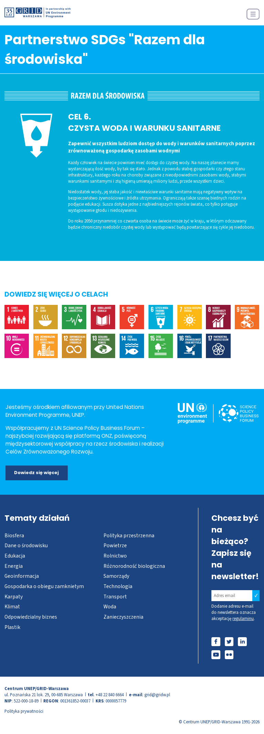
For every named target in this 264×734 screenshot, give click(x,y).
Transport (115, 596)
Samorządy (116, 576)
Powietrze (115, 545)
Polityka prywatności (23, 711)
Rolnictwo (115, 556)
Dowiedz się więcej (36, 472)
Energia (13, 566)
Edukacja (14, 556)
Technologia (117, 586)
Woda (109, 606)
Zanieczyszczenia (123, 617)
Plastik (12, 627)
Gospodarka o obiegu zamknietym (44, 586)
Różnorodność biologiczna (134, 566)
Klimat (12, 606)
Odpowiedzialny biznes (30, 617)
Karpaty (13, 596)
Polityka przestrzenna (128, 535)
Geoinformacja (21, 576)
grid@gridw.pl (157, 695)
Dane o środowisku (26, 545)
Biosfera (14, 535)
